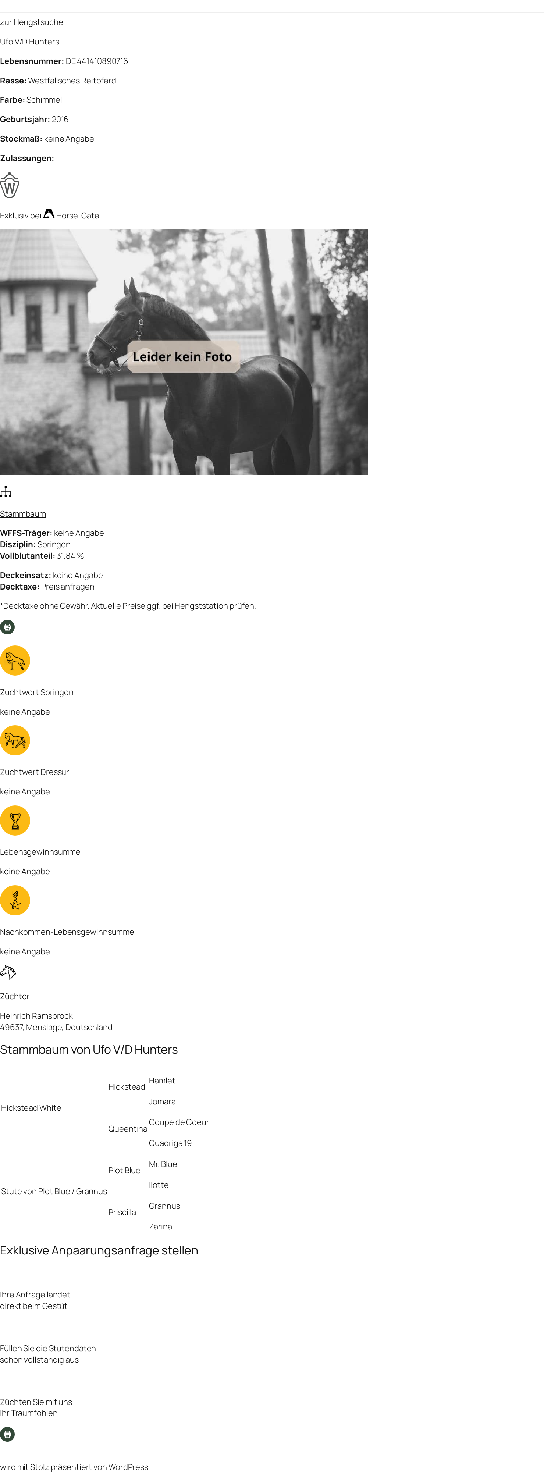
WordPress (128, 1467)
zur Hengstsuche (31, 22)
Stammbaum (23, 513)
